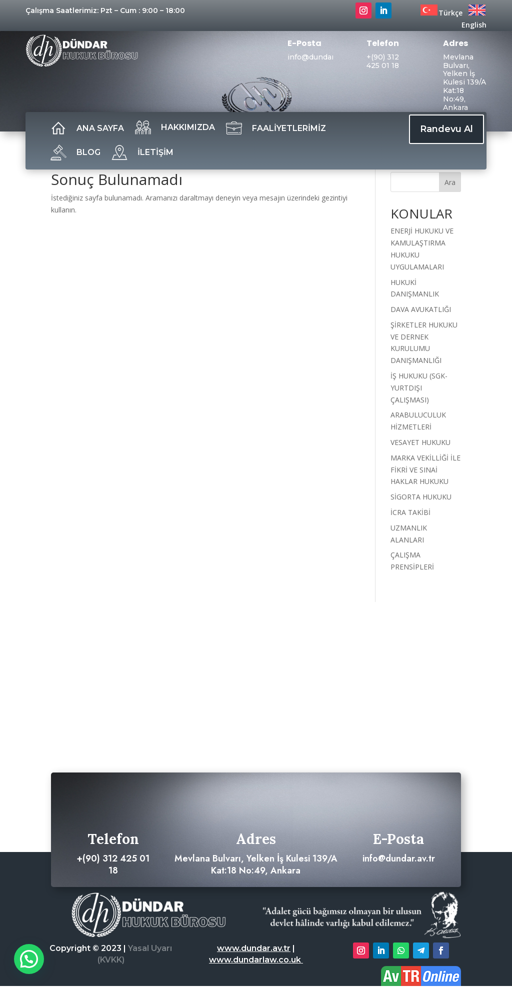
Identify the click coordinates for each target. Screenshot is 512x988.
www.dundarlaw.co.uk (256, 959)
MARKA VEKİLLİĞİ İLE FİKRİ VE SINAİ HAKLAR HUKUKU (425, 469)
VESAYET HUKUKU (420, 442)
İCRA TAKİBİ (410, 512)
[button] (29, 959)
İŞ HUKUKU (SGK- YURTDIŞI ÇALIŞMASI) (419, 387)
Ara (450, 182)
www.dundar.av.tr (253, 948)
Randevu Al (446, 129)
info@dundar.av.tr (320, 57)
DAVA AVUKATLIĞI (420, 309)
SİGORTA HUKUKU (421, 497)
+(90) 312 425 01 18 (382, 61)
